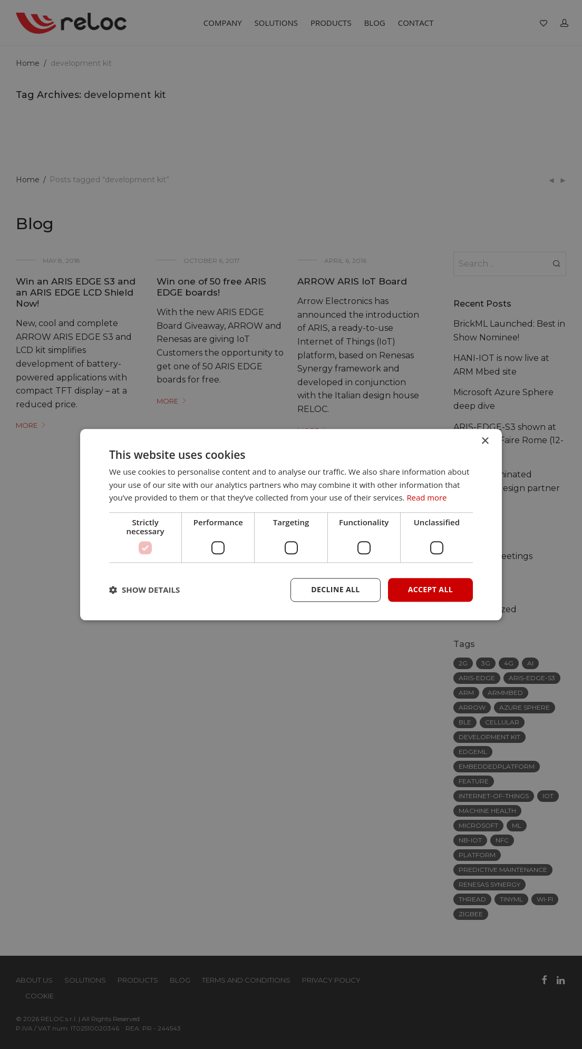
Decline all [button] (335, 589)
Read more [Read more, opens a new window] (426, 498)
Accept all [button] (430, 589)
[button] (144, 590)
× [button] (485, 441)
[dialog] (291, 524)
